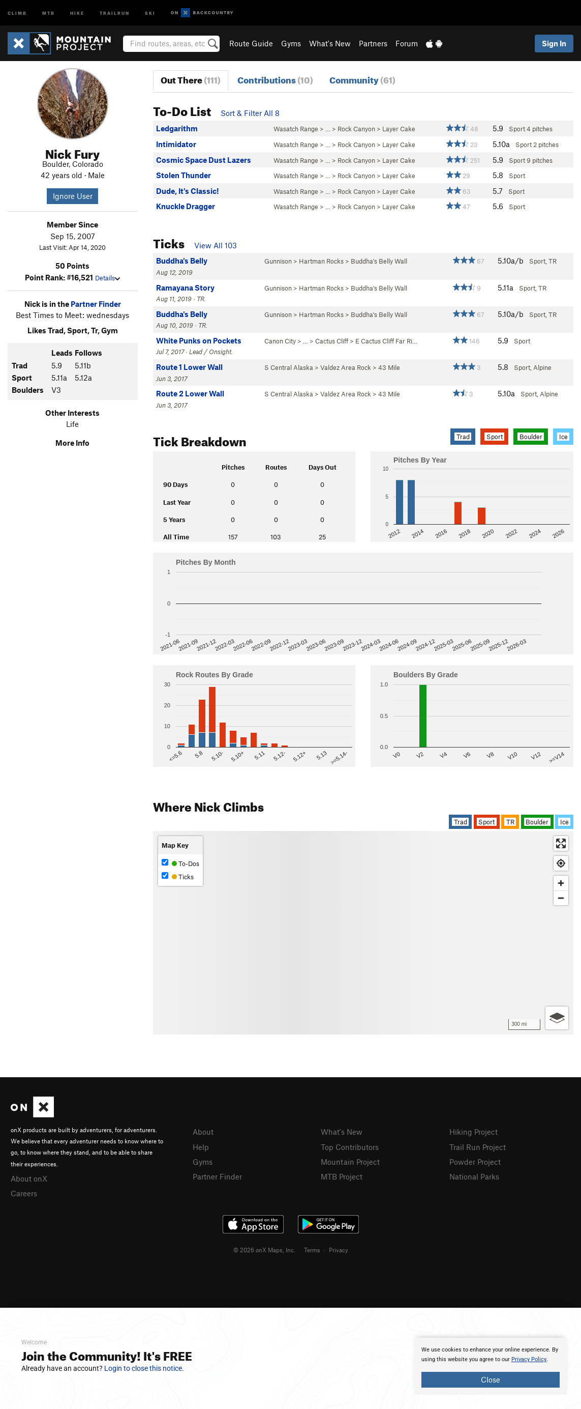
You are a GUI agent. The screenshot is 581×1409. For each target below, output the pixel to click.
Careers (24, 1193)
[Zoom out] (561, 897)
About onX (29, 1178)
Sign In (554, 43)
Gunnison (278, 261)
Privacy (338, 1249)
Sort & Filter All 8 (250, 113)
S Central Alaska (288, 367)
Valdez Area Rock (345, 367)
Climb (17, 12)
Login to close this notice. (144, 1368)
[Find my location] (561, 863)
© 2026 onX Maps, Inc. (264, 1249)
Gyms (291, 43)
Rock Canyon (356, 129)
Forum (406, 43)
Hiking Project (473, 1131)
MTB (48, 12)
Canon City (280, 341)
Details (107, 278)
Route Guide (251, 43)
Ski (150, 12)
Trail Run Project (477, 1147)
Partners (373, 43)
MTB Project (341, 1176)
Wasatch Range (295, 129)
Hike (77, 12)
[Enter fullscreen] (561, 843)
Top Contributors (350, 1147)
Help (201, 1147)
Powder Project (475, 1161)
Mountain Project (350, 1161)
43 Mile (389, 367)
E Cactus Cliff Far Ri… (386, 341)
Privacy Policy (528, 1359)
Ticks (178, 876)
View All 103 (215, 245)
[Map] (363, 932)
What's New (330, 43)
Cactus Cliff (331, 341)
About (203, 1131)
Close (490, 1379)
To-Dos (180, 863)
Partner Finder (96, 303)
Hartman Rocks (321, 261)
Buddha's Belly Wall (379, 261)
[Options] (556, 1018)
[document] (490, 1366)
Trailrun (115, 12)
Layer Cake (398, 129)
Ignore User (73, 195)
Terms (312, 1249)
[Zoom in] (561, 883)
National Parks (474, 1176)
